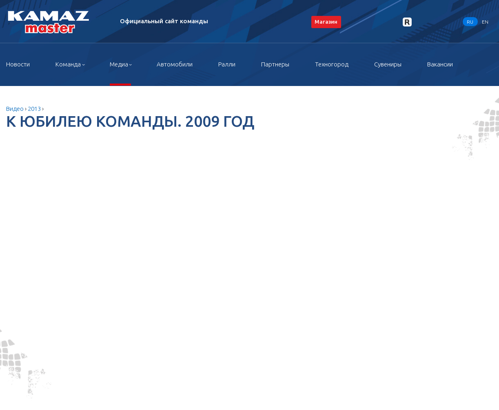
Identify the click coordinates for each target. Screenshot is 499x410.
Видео (15, 108)
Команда (68, 64)
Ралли (226, 64)
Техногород (331, 64)
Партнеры (275, 64)
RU (470, 21)
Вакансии (440, 64)
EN (485, 21)
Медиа (119, 64)
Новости (18, 64)
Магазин (326, 21)
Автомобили (175, 64)
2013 (34, 108)
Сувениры (387, 64)
